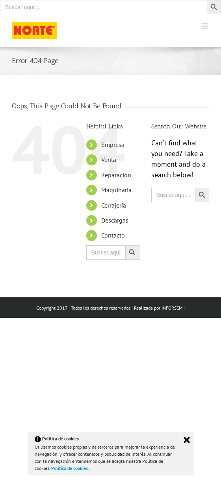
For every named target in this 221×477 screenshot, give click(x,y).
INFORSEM (172, 308)
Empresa (112, 144)
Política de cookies (70, 468)
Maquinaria (116, 190)
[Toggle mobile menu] (205, 26)
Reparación (116, 175)
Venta (108, 159)
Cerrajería (113, 205)
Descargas (114, 220)
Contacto (113, 235)
